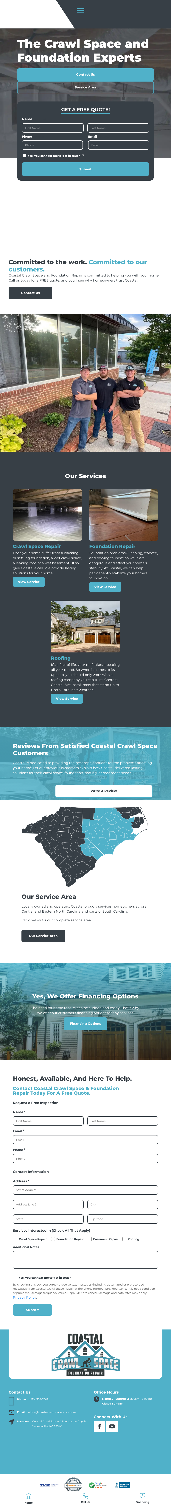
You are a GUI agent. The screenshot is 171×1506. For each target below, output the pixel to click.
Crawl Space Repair (33, 1249)
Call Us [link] (85, 1502)
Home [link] (28, 1502)
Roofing (133, 1249)
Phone (33, 147)
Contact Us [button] (85, 84)
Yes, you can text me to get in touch (56, 166)
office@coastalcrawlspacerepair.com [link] (52, 1422)
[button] (99, 1436)
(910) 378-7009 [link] (39, 1409)
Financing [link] (142, 1502)
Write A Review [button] (132, 801)
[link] (28, 1496)
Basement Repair (105, 1249)
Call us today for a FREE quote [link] (34, 291)
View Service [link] (29, 592)
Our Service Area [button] (43, 946)
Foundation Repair (69, 1249)
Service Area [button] (85, 97)
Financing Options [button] (85, 1034)
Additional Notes (26, 1257)
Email (99, 147)
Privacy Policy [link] (24, 1308)
